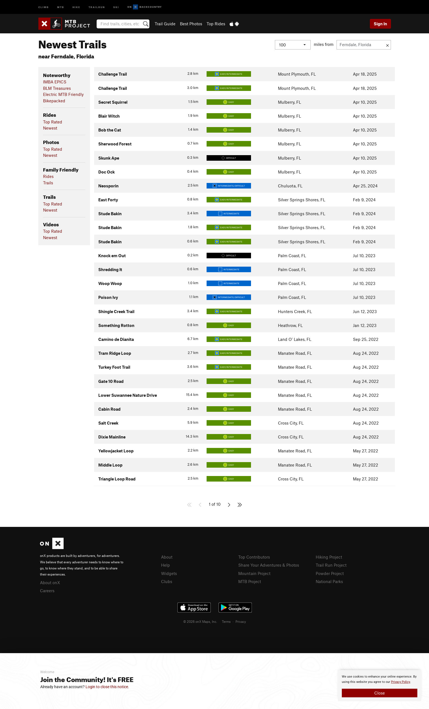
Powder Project (330, 573)
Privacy (240, 621)
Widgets (169, 573)
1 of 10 (214, 504)
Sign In (380, 23)
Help (165, 564)
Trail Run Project (331, 564)
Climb (43, 7)
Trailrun (97, 7)
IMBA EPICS (54, 81)
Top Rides (216, 23)
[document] (379, 685)
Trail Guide (165, 23)
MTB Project (249, 581)
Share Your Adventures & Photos (268, 564)
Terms (226, 621)
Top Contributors (254, 556)
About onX (50, 582)
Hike (76, 7)
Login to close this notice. (107, 687)
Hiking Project (329, 556)
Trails (48, 182)
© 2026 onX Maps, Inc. (200, 621)
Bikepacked (54, 100)
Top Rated (52, 121)
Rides (48, 176)
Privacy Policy (400, 682)
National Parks (329, 581)
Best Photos (191, 23)
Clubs (166, 581)
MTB (60, 7)
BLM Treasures (57, 88)
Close (379, 692)
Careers (47, 590)
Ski (116, 7)
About (166, 556)
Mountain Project (254, 573)
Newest (50, 127)
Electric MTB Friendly (63, 94)
